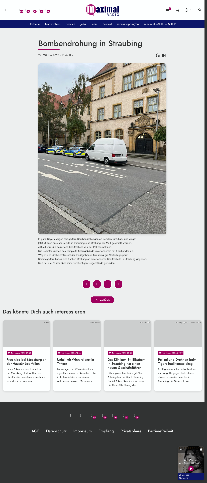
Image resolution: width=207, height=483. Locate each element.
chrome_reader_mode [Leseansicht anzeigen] (163, 55)
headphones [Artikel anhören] (157, 55)
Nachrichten (52, 24)
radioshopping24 (128, 24)
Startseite (34, 24)
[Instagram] (32, 10)
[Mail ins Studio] (6, 10)
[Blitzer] (168, 10)
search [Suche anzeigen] (200, 10)
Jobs (83, 24)
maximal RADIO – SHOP (160, 24)
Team (94, 24)
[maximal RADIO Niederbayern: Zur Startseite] (102, 10)
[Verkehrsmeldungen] (177, 10)
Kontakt (107, 24)
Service (70, 24)
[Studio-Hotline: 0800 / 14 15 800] (12, 10)
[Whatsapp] (19, 10)
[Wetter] (188, 10)
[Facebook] (26, 10)
